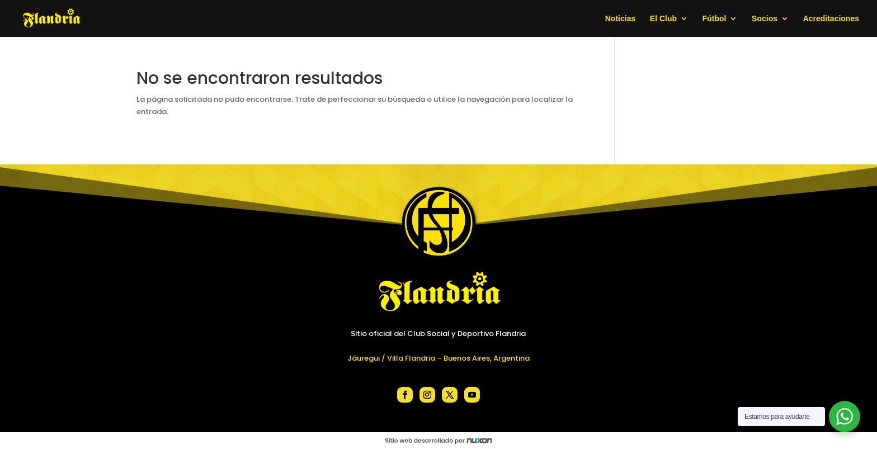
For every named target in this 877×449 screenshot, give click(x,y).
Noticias (620, 19)
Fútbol (714, 19)
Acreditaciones (831, 19)
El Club (663, 19)
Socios (764, 19)
